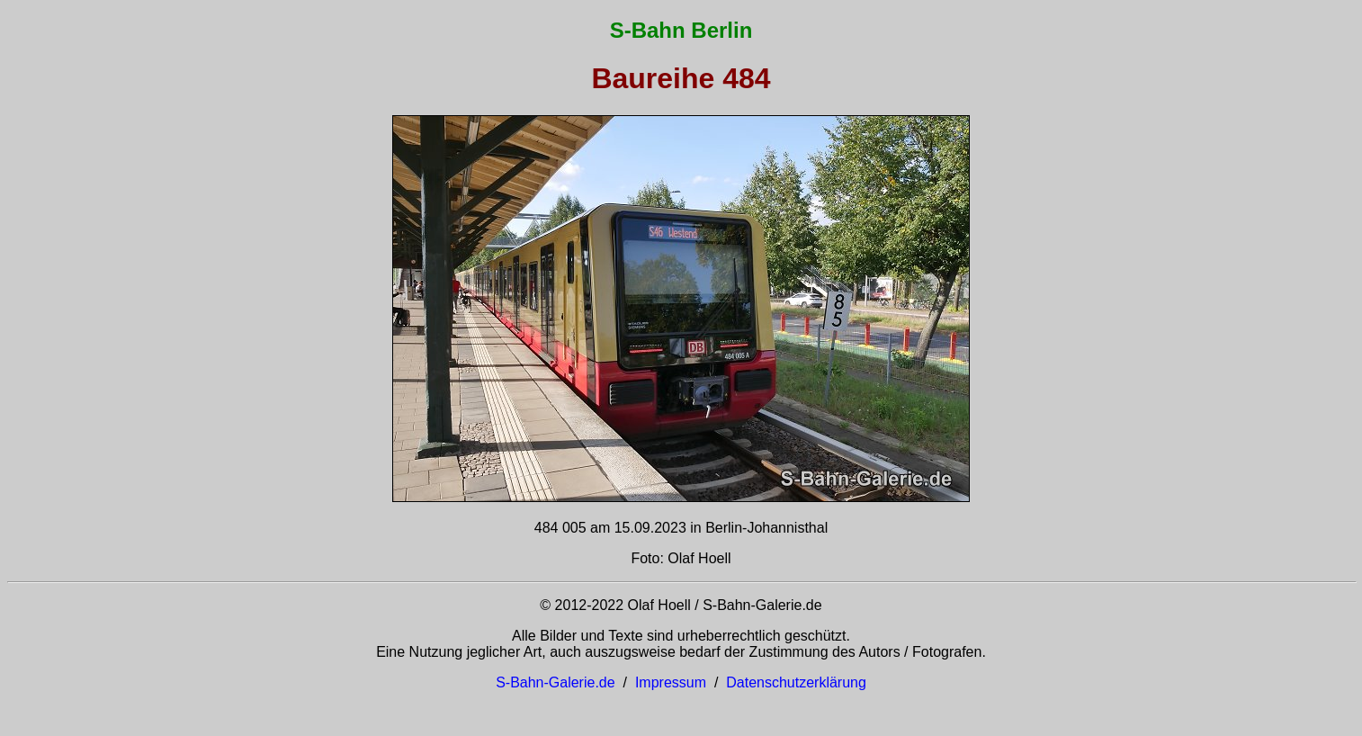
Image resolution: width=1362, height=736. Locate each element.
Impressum (670, 682)
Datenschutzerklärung (796, 682)
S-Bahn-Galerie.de (555, 682)
